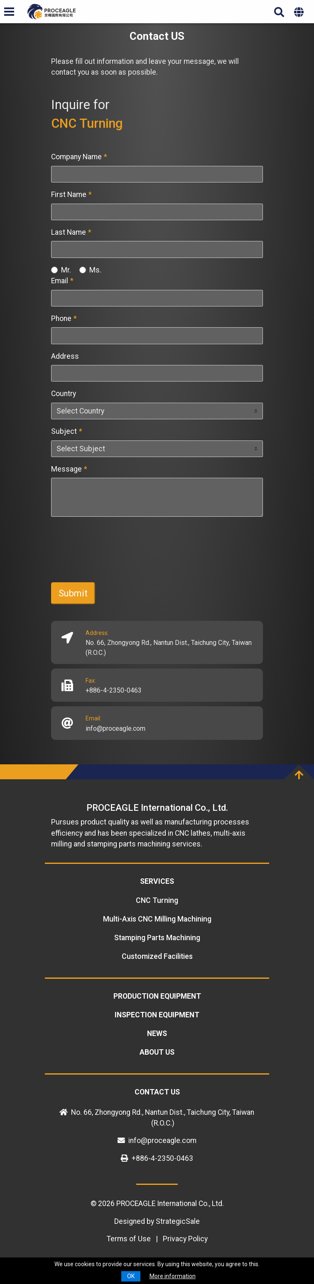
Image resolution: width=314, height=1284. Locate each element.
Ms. (95, 270)
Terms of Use (129, 1239)
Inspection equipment (157, 1015)
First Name (71, 194)
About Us (157, 1052)
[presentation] (114, 559)
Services (157, 881)
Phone (64, 318)
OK (131, 1276)
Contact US (157, 1092)
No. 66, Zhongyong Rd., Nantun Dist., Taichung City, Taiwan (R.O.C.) (169, 648)
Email (62, 281)
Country (63, 393)
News (157, 1033)
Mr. (66, 270)
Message (69, 469)
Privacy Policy (185, 1239)
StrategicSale (178, 1221)
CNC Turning (157, 900)
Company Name (79, 157)
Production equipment (157, 996)
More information (173, 1276)
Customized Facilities (157, 956)
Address (65, 356)
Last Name (71, 232)
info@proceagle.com (115, 728)
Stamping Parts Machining (157, 938)
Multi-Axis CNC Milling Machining (157, 919)
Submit (73, 593)
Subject (66, 431)
